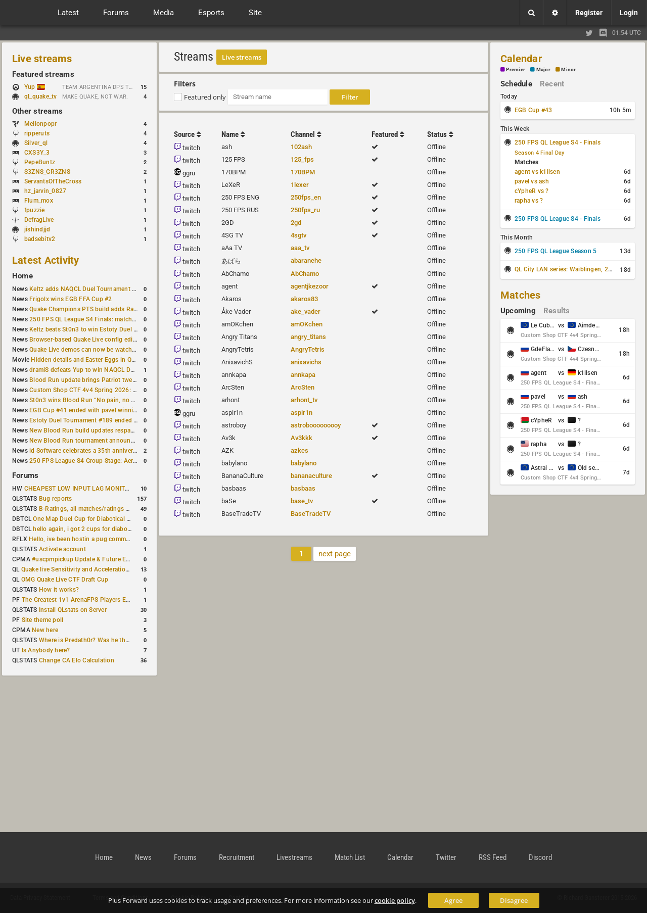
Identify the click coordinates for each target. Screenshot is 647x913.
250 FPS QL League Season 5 (555, 251)
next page (334, 553)
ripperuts (37, 133)
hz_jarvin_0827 (45, 191)
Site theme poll (43, 619)
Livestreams (294, 857)
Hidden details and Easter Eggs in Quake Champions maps (113, 359)
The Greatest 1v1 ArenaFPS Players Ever (78, 599)
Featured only (205, 97)
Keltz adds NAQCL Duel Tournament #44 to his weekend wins (115, 289)
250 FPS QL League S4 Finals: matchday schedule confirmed (114, 319)
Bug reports (55, 498)
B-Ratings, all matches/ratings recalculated (99, 508)
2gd (296, 222)
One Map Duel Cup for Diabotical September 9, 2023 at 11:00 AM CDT (131, 518)
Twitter (446, 857)
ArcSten (302, 387)
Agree (453, 900)
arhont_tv (304, 400)
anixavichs (306, 362)
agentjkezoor (310, 286)
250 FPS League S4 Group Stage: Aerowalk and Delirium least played (125, 460)
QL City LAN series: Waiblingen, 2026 (567, 269)
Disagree (514, 900)
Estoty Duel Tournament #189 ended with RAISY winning (109, 420)
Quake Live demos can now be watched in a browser (102, 349)
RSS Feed (492, 857)
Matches (520, 295)
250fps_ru (305, 210)
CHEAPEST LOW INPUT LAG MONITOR (78, 488)
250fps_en (306, 197)
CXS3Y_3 (37, 152)
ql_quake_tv (40, 96)
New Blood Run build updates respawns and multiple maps (112, 430)
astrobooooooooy (316, 425)
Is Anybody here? (46, 650)
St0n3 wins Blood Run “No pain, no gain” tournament (104, 400)
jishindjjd (37, 229)
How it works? (59, 589)
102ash (301, 147)
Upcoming (518, 310)
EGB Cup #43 (533, 110)
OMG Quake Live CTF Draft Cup (65, 579)
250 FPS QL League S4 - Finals (557, 142)
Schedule (516, 83)
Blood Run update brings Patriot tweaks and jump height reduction (123, 379)
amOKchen (306, 324)
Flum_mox (38, 200)
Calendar (521, 59)
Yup (34, 86)
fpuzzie (34, 210)
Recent (552, 83)
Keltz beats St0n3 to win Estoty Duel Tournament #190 (106, 329)
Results (556, 310)
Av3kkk (301, 438)
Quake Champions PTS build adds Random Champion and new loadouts (130, 309)
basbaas (303, 488)
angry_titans (308, 337)
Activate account (62, 549)
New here (45, 630)
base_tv (302, 501)
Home (22, 275)
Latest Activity (45, 260)
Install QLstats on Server (73, 609)
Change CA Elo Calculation (76, 660)
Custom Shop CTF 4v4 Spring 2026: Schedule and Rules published (123, 390)
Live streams (42, 59)
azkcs (299, 450)
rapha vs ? (529, 200)
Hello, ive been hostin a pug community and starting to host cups (120, 539)
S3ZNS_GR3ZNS (47, 171)
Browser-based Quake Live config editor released (97, 339)
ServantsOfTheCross (52, 181)
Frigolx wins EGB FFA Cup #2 (70, 299)
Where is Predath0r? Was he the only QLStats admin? (113, 640)
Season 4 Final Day (539, 153)
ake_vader (305, 311)
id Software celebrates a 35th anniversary (87, 450)
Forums (25, 475)
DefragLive (39, 219)
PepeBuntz (39, 162)
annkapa (303, 374)
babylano (303, 463)
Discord (540, 857)
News (143, 857)
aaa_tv (300, 248)
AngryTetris (308, 349)
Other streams (37, 111)
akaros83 (304, 299)
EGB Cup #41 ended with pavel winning (85, 410)
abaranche (306, 260)
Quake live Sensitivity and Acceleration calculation (91, 569)
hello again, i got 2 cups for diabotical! (87, 529)
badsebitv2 (39, 239)
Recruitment (236, 857)
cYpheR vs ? (532, 191)
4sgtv (298, 235)
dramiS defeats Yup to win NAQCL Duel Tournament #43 (108, 369)
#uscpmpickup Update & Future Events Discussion (103, 559)
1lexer (300, 184)
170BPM (303, 172)
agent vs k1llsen (537, 171)
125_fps (302, 159)
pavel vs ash (532, 181)
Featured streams (43, 74)
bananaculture (311, 475)
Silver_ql (36, 143)
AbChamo (305, 273)
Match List (350, 857)
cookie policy (395, 900)
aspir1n (301, 412)
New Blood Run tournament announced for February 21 (107, 440)
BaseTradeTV (311, 513)
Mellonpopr (40, 123)
